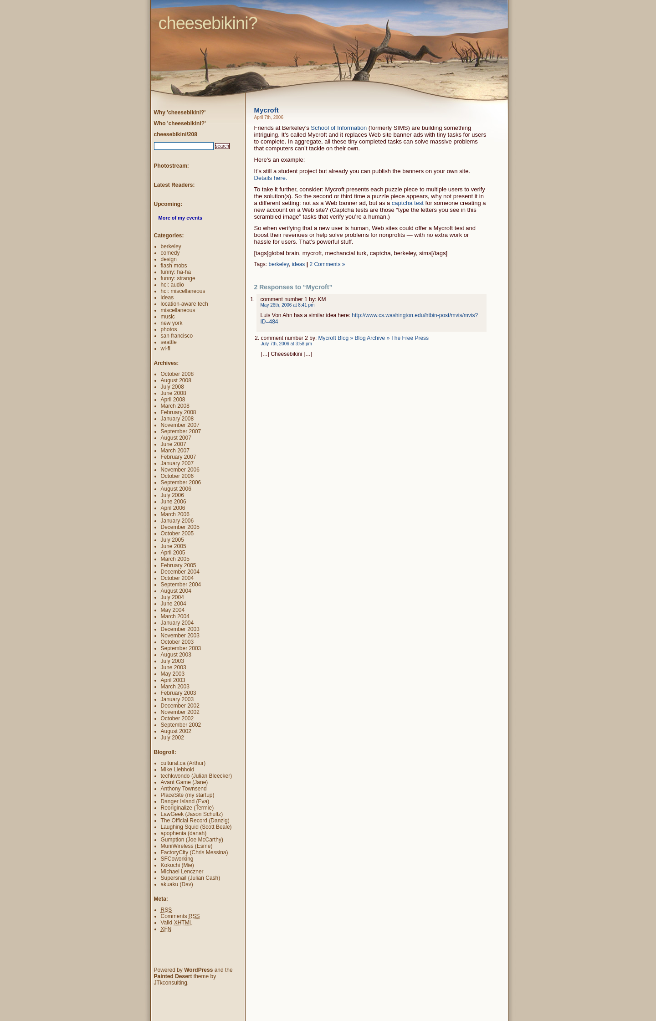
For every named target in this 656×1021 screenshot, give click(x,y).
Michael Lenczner (182, 871)
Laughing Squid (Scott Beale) (196, 827)
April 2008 (173, 399)
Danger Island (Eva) (185, 801)
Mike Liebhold (178, 769)
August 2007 (176, 438)
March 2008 (175, 406)
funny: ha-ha (176, 272)
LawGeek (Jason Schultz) (192, 814)
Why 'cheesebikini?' (180, 112)
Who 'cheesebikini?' (180, 123)
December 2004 (180, 572)
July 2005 (172, 540)
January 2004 (177, 623)
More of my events (181, 218)
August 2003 (176, 655)
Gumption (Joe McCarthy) (192, 839)
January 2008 (177, 419)
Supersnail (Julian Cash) (190, 878)
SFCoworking (177, 859)
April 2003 (173, 680)
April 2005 (173, 552)
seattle (169, 342)
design (169, 259)
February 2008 (178, 412)
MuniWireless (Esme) (187, 846)
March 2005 (175, 559)
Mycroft (266, 110)
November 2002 (180, 712)
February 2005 (178, 565)
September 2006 (181, 482)
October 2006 (177, 476)
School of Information (339, 127)
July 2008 (172, 387)
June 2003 (173, 667)
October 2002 (177, 718)
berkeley (279, 264)
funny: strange (178, 278)
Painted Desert (173, 976)
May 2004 (173, 610)
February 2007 (178, 457)
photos (169, 329)
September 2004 (181, 584)
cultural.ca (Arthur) (183, 763)
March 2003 (175, 686)
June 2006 (173, 501)
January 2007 (177, 463)
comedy (170, 253)
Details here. (270, 177)
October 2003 (177, 642)
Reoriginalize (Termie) (187, 808)
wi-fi (165, 348)
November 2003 (180, 635)
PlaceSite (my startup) (188, 795)
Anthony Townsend (184, 788)
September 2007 (181, 431)
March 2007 (175, 450)
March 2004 (175, 616)
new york (172, 323)
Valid (177, 922)
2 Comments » (327, 264)
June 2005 (173, 546)
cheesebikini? (142, 7)
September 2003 (181, 648)
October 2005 (177, 533)
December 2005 (180, 527)
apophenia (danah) (184, 833)
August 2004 (176, 591)
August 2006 (176, 489)
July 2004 (172, 597)
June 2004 (173, 603)
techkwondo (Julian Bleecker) (196, 776)
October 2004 (177, 578)
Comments (180, 916)
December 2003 (180, 629)
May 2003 (173, 674)
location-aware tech (184, 304)
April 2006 (173, 508)
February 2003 (178, 693)
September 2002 (181, 725)
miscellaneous (178, 310)
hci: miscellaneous (183, 291)
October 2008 (177, 374)
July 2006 (172, 495)
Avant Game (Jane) (184, 782)
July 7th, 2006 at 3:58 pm (286, 343)
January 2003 (177, 699)
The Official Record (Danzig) (195, 820)
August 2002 (176, 731)
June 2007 (173, 444)
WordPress (198, 970)
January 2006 (177, 521)
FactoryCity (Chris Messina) (194, 852)
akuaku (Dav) (177, 884)
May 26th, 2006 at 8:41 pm (288, 305)
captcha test (408, 203)
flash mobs (174, 265)
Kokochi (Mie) (177, 865)
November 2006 (180, 470)
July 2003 (172, 661)
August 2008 (176, 380)
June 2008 (173, 393)
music (168, 316)
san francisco (177, 336)
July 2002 (172, 737)
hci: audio (172, 285)
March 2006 (175, 514)
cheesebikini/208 (175, 134)
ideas (298, 264)
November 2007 (180, 425)
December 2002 (180, 706)
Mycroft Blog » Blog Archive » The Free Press (373, 338)
